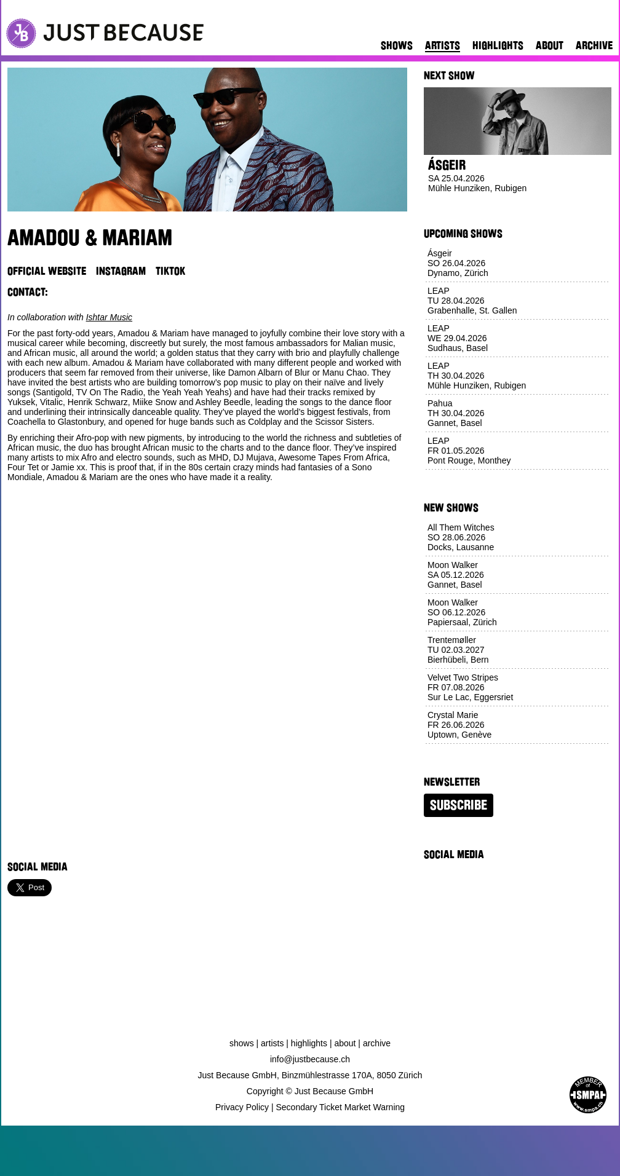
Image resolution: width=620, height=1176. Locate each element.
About (549, 45)
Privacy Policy (242, 1107)
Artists (442, 45)
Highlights (497, 45)
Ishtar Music (109, 317)
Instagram (121, 271)
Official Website (46, 271)
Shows (397, 45)
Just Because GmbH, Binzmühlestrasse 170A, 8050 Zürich (310, 1075)
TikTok (170, 271)
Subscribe (458, 805)
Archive (594, 45)
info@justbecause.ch (310, 1059)
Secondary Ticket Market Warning (340, 1107)
